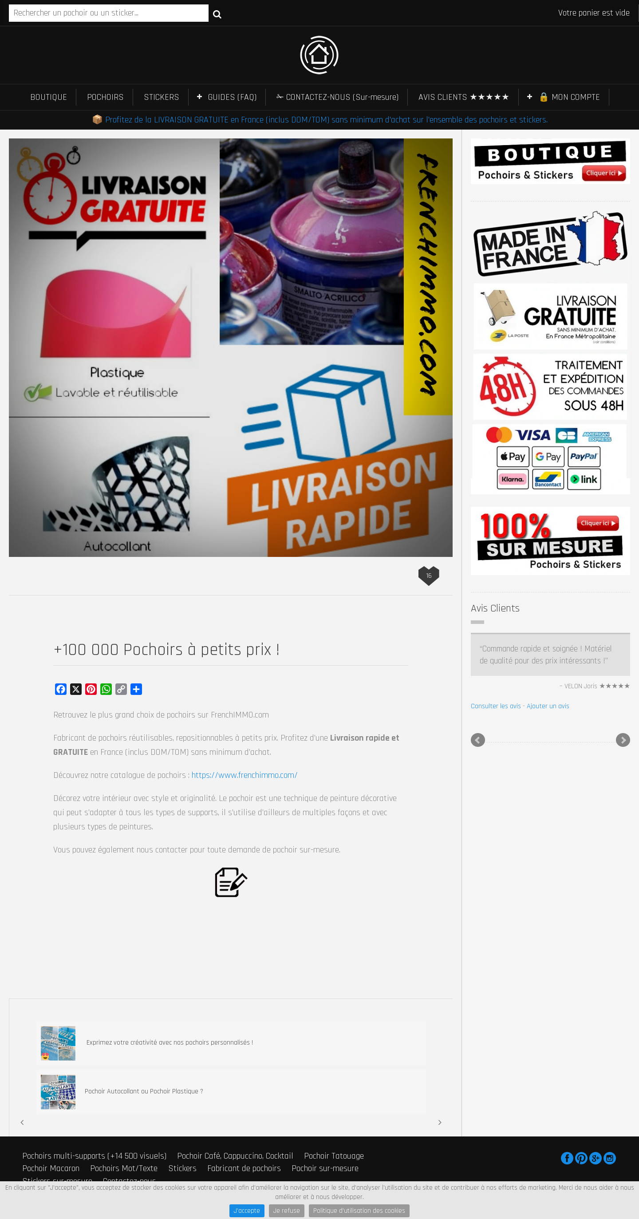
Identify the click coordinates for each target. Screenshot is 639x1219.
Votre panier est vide (594, 13)
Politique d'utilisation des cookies (359, 1211)
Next (623, 740)
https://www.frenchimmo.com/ (245, 775)
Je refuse (286, 1211)
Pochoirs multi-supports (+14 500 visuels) (94, 1156)
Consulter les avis (496, 706)
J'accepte (247, 1211)
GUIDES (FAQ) (232, 97)
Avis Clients (495, 608)
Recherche (217, 14)
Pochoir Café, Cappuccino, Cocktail (235, 1156)
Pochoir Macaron (50, 1168)
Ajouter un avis (548, 706)
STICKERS (161, 97)
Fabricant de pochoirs (244, 1168)
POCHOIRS (105, 97)
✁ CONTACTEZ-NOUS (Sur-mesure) (337, 97)
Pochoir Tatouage (334, 1156)
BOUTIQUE (48, 97)
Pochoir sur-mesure (325, 1168)
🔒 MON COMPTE (569, 97)
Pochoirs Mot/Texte (124, 1168)
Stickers (182, 1168)
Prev (478, 740)
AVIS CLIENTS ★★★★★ (463, 97)
